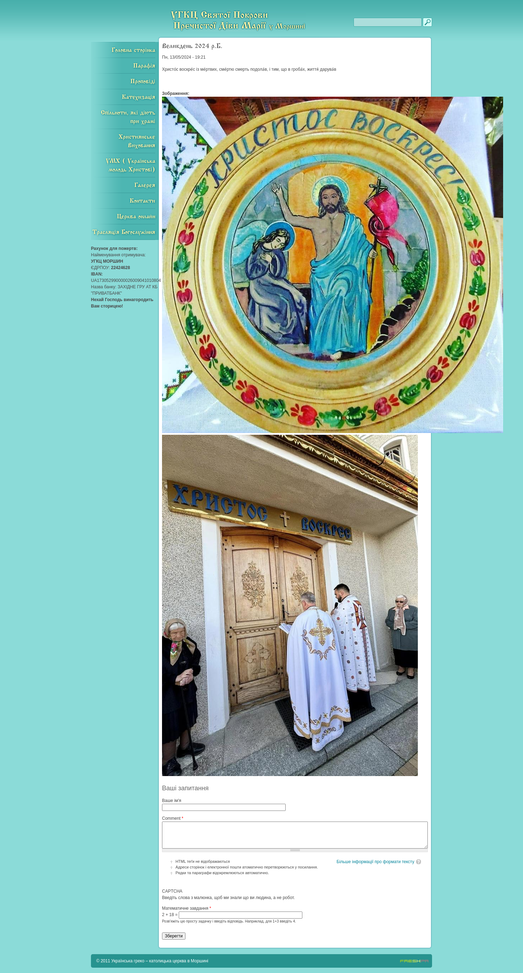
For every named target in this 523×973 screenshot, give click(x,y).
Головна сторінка (133, 50)
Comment (172, 818)
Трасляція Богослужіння (123, 232)
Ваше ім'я (171, 800)
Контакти (142, 201)
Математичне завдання (186, 908)
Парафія (144, 66)
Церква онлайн (136, 216)
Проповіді (142, 81)
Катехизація (138, 97)
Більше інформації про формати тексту (375, 861)
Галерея (144, 185)
